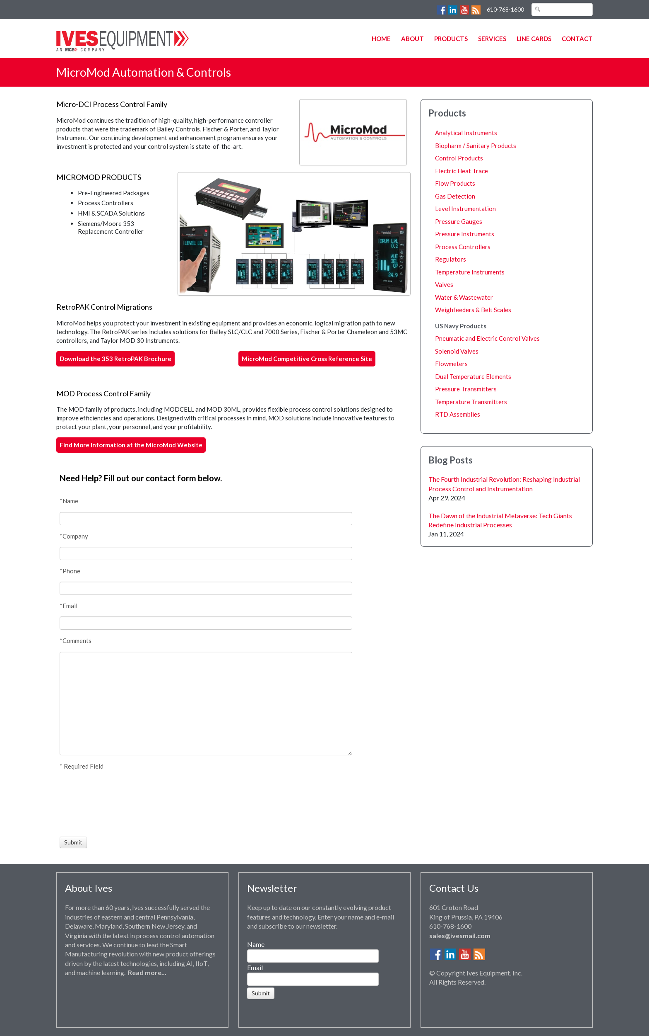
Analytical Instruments (466, 132)
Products (451, 38)
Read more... (147, 972)
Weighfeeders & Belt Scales (473, 309)
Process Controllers (462, 246)
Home (381, 38)
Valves (444, 284)
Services (492, 38)
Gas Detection (455, 196)
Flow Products (455, 183)
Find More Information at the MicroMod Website (131, 445)
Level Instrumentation (465, 208)
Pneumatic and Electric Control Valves (487, 338)
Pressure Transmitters (466, 389)
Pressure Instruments (464, 234)
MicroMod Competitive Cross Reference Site (307, 358)
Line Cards (534, 38)
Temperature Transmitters (471, 401)
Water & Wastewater (464, 297)
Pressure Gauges (458, 221)
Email (255, 967)
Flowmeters (451, 363)
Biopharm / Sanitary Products (475, 145)
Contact (577, 38)
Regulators (450, 259)
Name (255, 944)
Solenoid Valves (456, 351)
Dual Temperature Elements (473, 376)
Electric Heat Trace (461, 171)
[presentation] (90, 803)
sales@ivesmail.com (459, 935)
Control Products (459, 158)
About (412, 38)
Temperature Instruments (470, 272)
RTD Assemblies (457, 414)
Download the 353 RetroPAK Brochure (115, 358)
